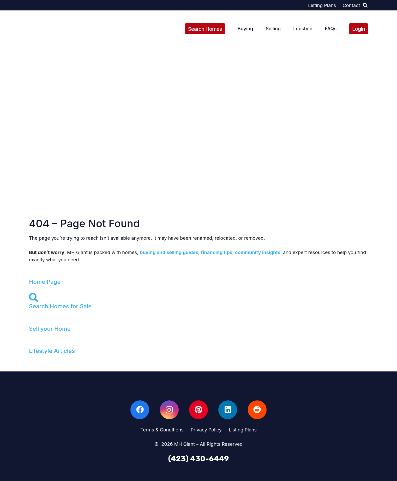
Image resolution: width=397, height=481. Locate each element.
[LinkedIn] (227, 409)
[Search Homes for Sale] (198, 297)
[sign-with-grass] (48, 29)
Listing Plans (243, 429)
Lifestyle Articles (52, 350)
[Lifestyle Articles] (198, 343)
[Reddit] (257, 409)
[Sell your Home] (198, 321)
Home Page (45, 281)
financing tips (216, 252)
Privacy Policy (206, 429)
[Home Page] (198, 274)
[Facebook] (139, 409)
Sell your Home (49, 328)
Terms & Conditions (162, 429)
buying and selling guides (169, 252)
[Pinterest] (198, 409)
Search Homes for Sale (60, 306)
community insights (257, 252)
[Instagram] (169, 409)
